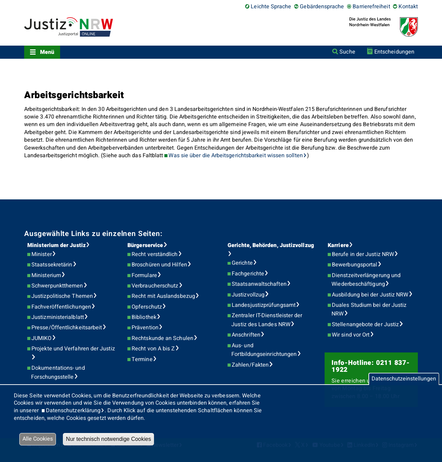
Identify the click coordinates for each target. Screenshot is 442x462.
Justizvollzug (248, 295)
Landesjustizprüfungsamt (264, 305)
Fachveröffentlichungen (61, 307)
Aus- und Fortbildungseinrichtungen (264, 350)
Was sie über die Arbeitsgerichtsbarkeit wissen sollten (235, 155)
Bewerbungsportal (354, 265)
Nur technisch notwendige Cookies (108, 439)
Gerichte (242, 263)
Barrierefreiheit (371, 6)
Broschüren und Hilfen (159, 265)
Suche (347, 52)
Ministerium (46, 275)
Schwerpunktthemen (57, 286)
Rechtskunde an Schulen (162, 338)
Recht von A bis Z (153, 349)
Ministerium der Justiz (56, 245)
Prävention (145, 327)
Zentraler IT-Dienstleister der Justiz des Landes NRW (266, 320)
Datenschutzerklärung (73, 410)
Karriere (338, 245)
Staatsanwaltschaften (259, 284)
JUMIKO (41, 338)
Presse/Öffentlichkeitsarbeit (66, 327)
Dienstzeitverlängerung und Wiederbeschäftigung (366, 280)
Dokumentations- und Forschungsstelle (58, 372)
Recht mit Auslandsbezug (163, 296)
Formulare (144, 275)
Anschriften (246, 335)
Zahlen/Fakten (250, 365)
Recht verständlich (154, 254)
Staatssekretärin (51, 265)
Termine (142, 359)
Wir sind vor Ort (350, 335)
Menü (47, 52)
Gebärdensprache (322, 6)
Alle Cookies (37, 439)
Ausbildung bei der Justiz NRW (370, 295)
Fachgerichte (248, 274)
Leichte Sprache (271, 6)
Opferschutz (147, 307)
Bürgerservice (145, 245)
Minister (41, 254)
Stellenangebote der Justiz (365, 324)
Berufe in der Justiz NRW (363, 254)
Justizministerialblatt (57, 317)
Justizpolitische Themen (62, 296)
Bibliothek (144, 317)
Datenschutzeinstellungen (404, 379)
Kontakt (408, 6)
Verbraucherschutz (155, 286)
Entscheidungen (394, 52)
